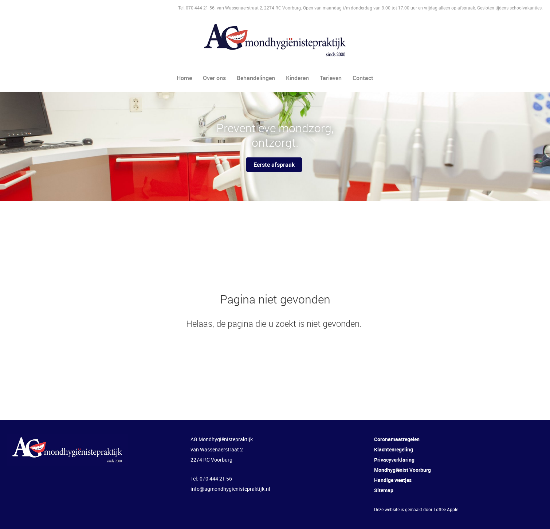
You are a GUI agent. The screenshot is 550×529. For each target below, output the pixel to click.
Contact (363, 78)
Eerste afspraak (274, 165)
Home (184, 78)
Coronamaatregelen (397, 439)
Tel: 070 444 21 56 (211, 478)
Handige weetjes (393, 480)
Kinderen (297, 78)
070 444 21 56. (201, 8)
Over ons (214, 78)
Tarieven (331, 78)
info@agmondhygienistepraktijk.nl (230, 488)
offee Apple (447, 509)
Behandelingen (256, 78)
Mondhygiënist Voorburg (402, 469)
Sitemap (383, 490)
